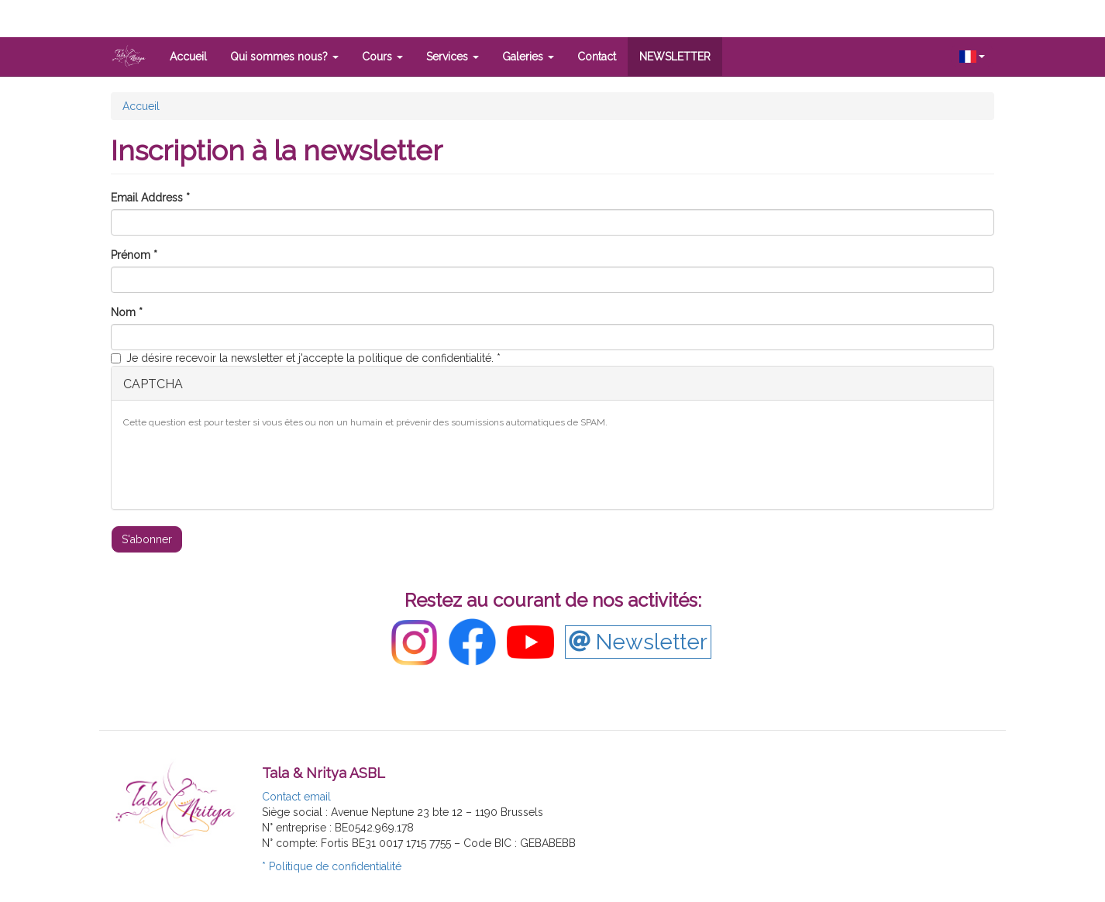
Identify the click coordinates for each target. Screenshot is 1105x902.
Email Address (150, 197)
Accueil (188, 56)
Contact (596, 56)
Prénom (134, 255)
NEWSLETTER (675, 56)
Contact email (296, 796)
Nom (127, 312)
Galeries (528, 56)
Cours (382, 56)
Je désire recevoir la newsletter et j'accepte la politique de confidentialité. (306, 358)
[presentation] (241, 467)
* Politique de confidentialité (331, 866)
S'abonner (147, 539)
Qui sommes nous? (284, 56)
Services (452, 56)
